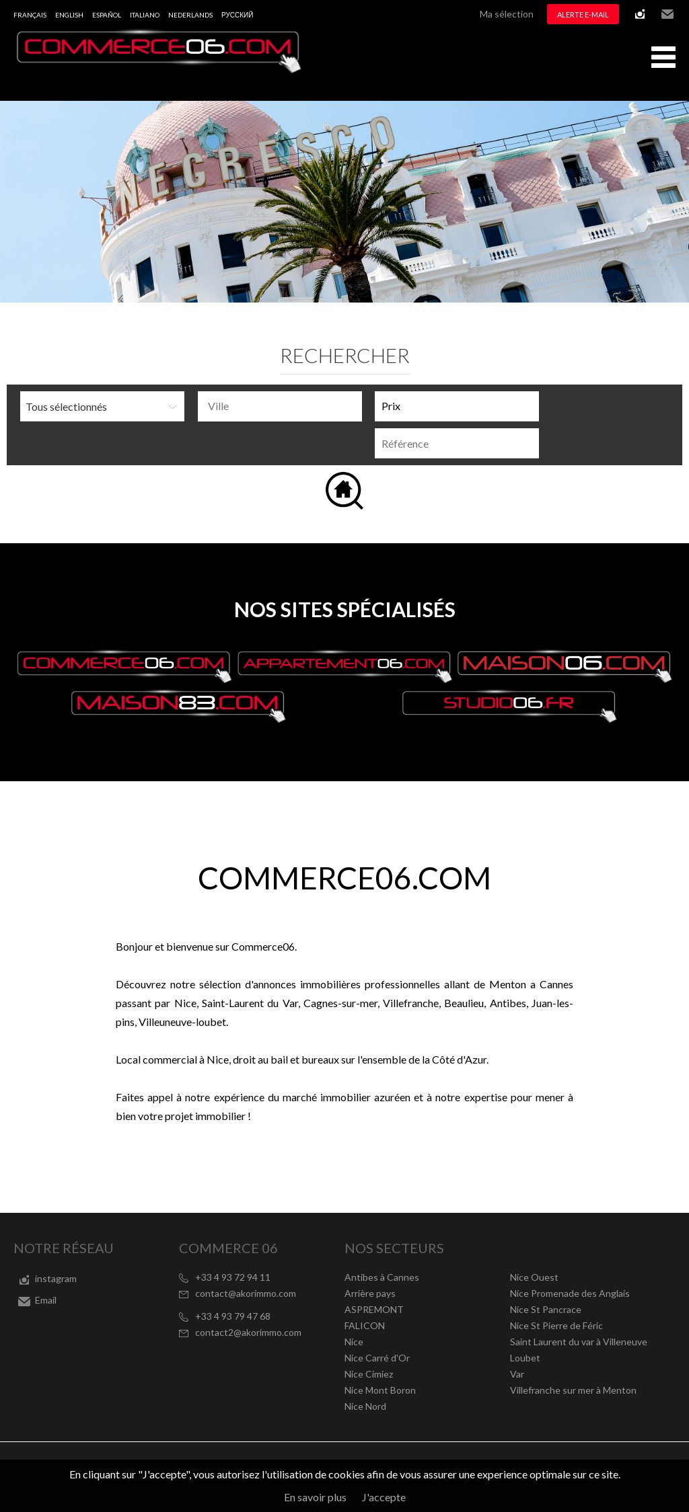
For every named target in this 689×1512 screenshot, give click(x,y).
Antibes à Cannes (381, 1277)
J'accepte (384, 1496)
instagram (640, 14)
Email (667, 14)
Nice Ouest (534, 1277)
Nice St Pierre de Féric (556, 1325)
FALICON (364, 1325)
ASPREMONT (374, 1309)
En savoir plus (315, 1496)
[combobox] (280, 406)
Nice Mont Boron (380, 1390)
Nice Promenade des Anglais (570, 1293)
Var (517, 1374)
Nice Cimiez (368, 1374)
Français (29, 15)
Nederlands (190, 15)
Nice (353, 1341)
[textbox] (283, 406)
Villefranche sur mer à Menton (573, 1390)
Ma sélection (507, 13)
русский (237, 15)
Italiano (144, 15)
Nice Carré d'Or (377, 1357)
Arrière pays (370, 1293)
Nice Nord (365, 1406)
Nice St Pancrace (545, 1309)
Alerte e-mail (583, 14)
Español (106, 15)
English (69, 15)
